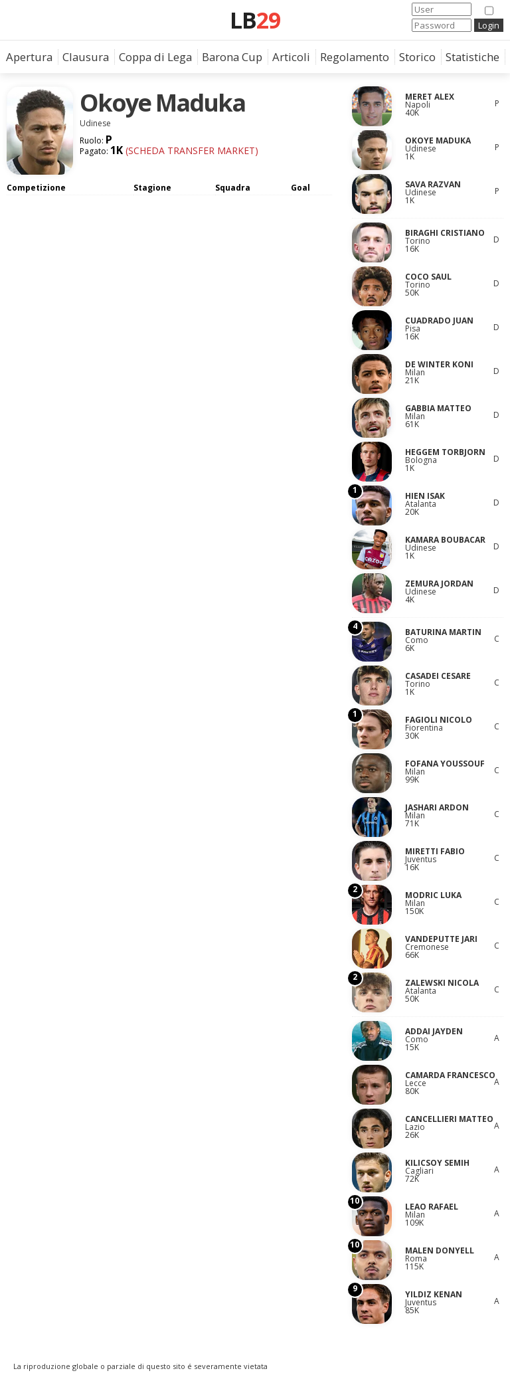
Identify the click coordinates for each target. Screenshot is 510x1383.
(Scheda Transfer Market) (190, 150)
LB (255, 20)
